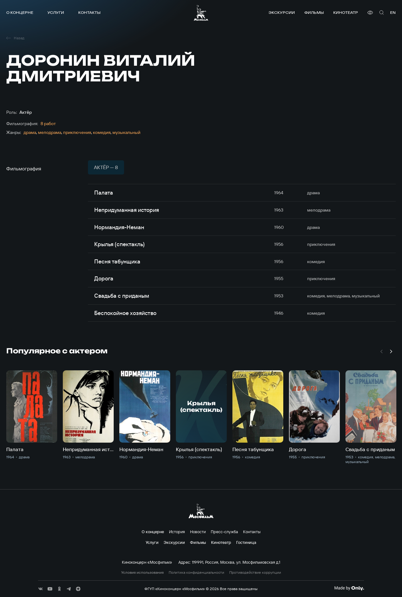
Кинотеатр (345, 12)
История (177, 531)
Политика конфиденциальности (196, 572)
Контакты (89, 12)
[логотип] (201, 12)
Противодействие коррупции (255, 572)
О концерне (19, 12)
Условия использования (142, 572)
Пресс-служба (224, 531)
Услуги (55, 12)
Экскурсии (282, 12)
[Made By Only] (349, 588)
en (393, 12)
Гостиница (246, 542)
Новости (198, 531)
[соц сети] (40, 588)
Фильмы (314, 12)
